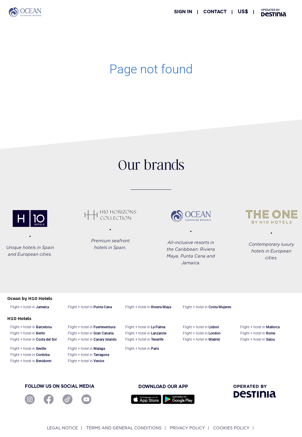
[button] (243, 11)
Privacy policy (187, 428)
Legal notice (62, 428)
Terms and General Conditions (124, 428)
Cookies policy (231, 428)
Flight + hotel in (29, 307)
